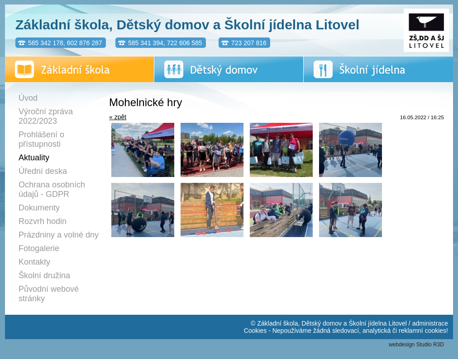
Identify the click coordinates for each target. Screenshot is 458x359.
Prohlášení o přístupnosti (41, 139)
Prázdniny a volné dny (59, 234)
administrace (430, 323)
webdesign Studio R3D (416, 344)
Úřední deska (43, 171)
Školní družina (44, 275)
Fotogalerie (39, 248)
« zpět (117, 117)
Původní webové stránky (49, 293)
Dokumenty (39, 207)
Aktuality (34, 157)
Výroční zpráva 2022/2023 (46, 116)
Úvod (28, 98)
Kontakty (34, 261)
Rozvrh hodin (43, 221)
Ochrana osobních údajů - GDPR (52, 189)
